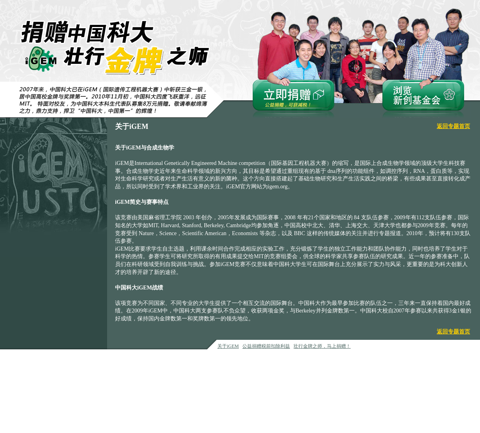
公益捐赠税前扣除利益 (266, 346)
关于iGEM (228, 346)
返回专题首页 (453, 126)
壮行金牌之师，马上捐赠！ (322, 346)
